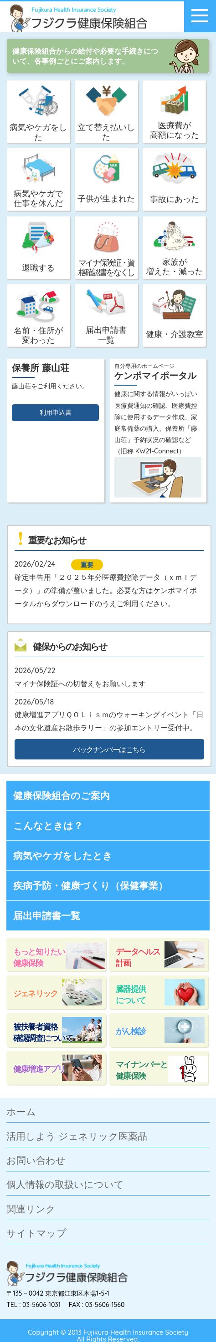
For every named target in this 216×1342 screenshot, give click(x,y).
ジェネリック (35, 993)
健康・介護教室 (174, 314)
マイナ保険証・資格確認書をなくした (106, 250)
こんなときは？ (48, 825)
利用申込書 (56, 412)
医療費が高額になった (174, 112)
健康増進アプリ (39, 1069)
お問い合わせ (36, 1161)
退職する (38, 246)
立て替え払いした (106, 113)
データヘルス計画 (138, 957)
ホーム (21, 1112)
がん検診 (130, 1031)
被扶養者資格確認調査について (42, 1032)
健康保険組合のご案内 (61, 795)
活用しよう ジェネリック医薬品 (76, 1136)
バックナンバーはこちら (109, 749)
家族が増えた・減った (174, 248)
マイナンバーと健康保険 (142, 1070)
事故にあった (174, 178)
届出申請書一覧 (106, 317)
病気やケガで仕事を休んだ (38, 180)
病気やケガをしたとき (63, 855)
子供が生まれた (106, 178)
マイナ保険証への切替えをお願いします (80, 683)
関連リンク (31, 1209)
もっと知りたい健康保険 (39, 957)
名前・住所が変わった (38, 317)
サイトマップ (36, 1233)
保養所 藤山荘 (40, 367)
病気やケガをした (38, 113)
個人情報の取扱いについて (65, 1185)
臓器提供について (130, 994)
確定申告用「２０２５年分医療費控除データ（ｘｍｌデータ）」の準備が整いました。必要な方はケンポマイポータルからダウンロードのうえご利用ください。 (106, 590)
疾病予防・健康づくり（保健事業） (90, 885)
